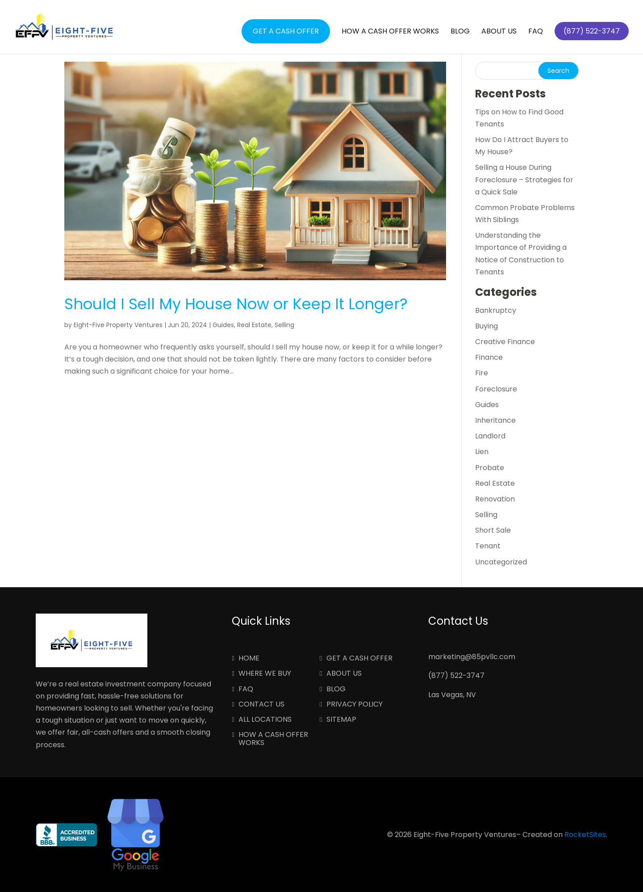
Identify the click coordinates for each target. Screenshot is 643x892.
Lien (482, 451)
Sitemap (341, 719)
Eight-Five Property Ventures (118, 324)
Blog (460, 32)
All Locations (265, 719)
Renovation (495, 499)
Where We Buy (264, 673)
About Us (499, 32)
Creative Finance (505, 342)
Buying (486, 326)
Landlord (490, 436)
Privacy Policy (354, 704)
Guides (223, 324)
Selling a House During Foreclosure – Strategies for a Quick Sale (524, 179)
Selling (284, 324)
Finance (489, 357)
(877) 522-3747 (456, 675)
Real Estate (254, 324)
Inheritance (495, 420)
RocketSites (585, 834)
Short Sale (493, 530)
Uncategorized (501, 562)
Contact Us (261, 704)
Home (248, 658)
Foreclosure (496, 389)
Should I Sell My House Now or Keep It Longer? (236, 304)
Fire (481, 373)
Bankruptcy (495, 310)
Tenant (488, 546)
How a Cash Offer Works (390, 32)
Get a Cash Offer (286, 31)
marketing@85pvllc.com (471, 657)
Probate (489, 468)
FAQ (535, 32)
